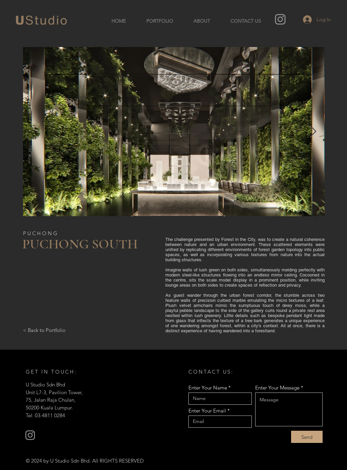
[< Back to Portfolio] (44, 330)
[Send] (307, 437)
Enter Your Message (277, 387)
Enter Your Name (207, 387)
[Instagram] (280, 19)
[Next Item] (313, 131)
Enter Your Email (207, 410)
